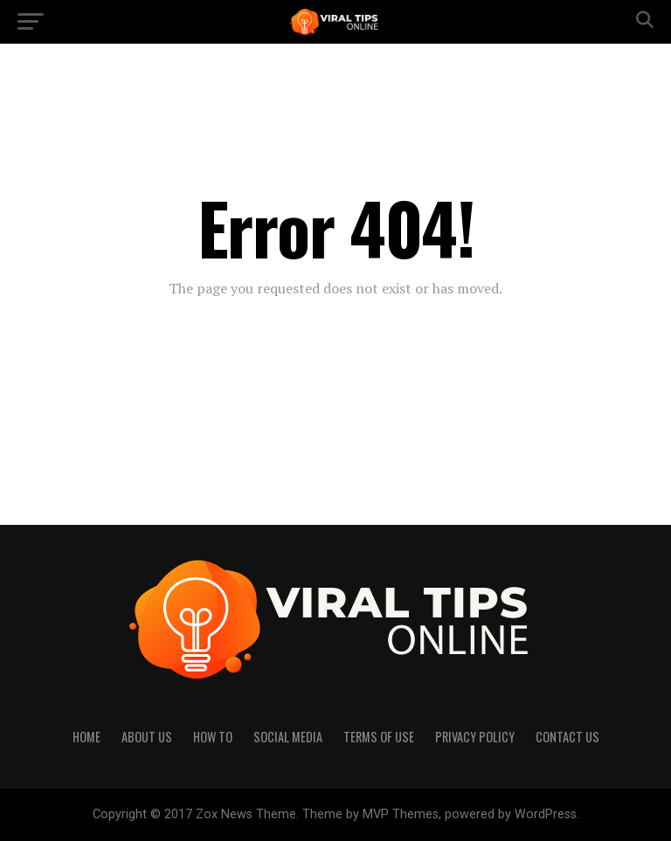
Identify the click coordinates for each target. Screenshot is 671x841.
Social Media (287, 736)
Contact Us (567, 736)
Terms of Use (378, 736)
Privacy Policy (475, 736)
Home (86, 736)
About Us (146, 736)
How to (212, 736)
